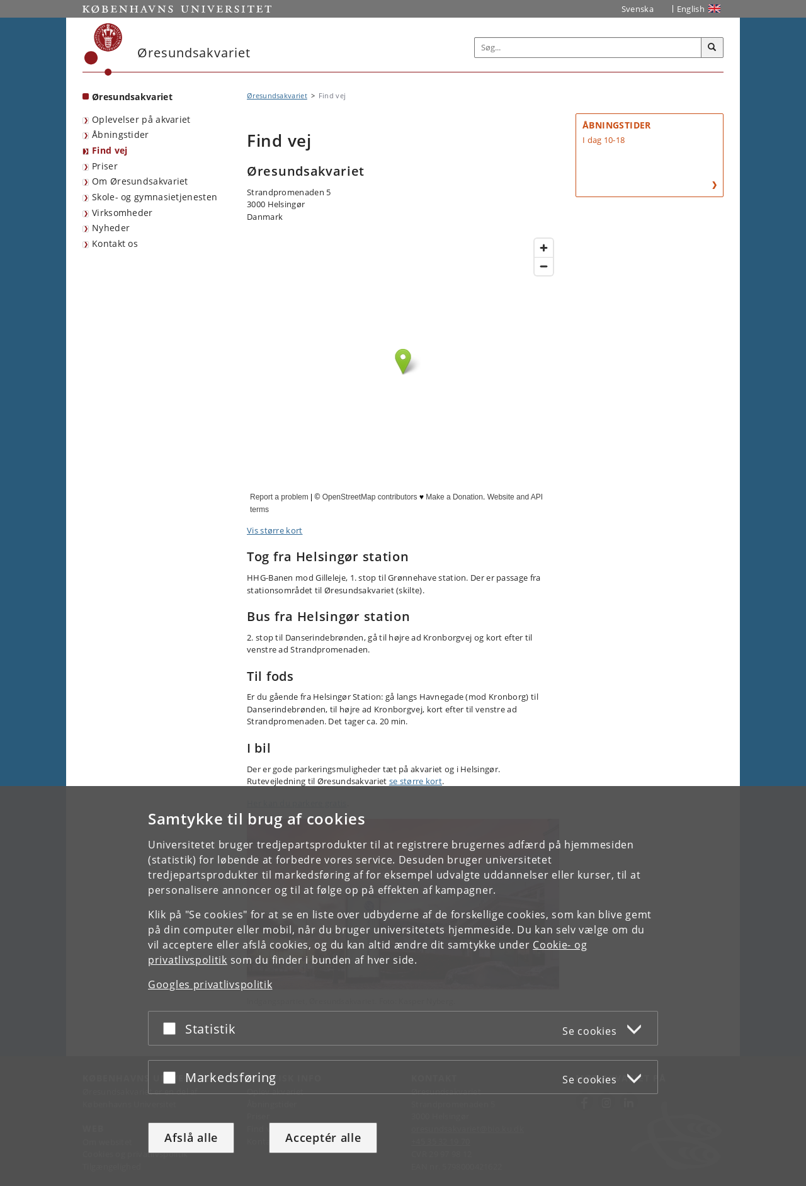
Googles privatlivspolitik (210, 984)
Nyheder (111, 228)
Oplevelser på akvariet (141, 119)
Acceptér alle (323, 1137)
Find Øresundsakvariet (403, 374)
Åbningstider (120, 134)
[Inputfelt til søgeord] (588, 47)
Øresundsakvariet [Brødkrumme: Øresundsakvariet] (277, 95)
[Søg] (712, 48)
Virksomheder (122, 213)
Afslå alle (191, 1137)
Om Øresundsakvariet (140, 181)
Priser (105, 166)
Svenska (638, 8)
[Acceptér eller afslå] (172, 1028)
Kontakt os (115, 243)
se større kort (415, 781)
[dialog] (403, 986)
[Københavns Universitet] (103, 49)
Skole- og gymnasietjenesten (154, 197)
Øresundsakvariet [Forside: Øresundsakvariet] (132, 97)
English (691, 8)
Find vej (109, 150)
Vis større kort (275, 530)
